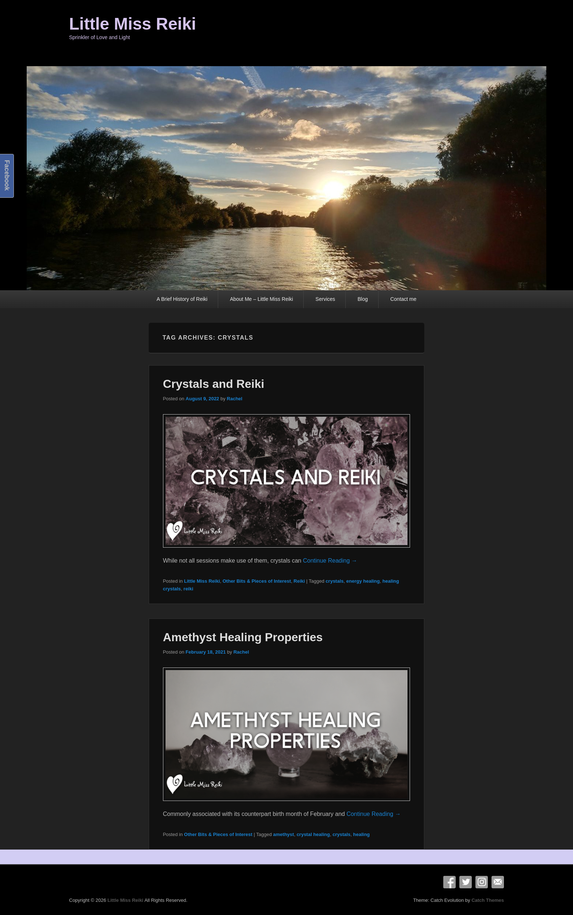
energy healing (363, 581)
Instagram (481, 882)
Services (325, 299)
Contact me (403, 299)
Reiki (299, 581)
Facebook (449, 882)
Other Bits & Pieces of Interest (257, 581)
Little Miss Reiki (132, 23)
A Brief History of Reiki (181, 299)
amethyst (283, 834)
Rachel (235, 398)
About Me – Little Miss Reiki (261, 299)
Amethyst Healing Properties (243, 637)
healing (361, 834)
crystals (335, 581)
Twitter (465, 882)
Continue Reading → (330, 560)
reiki (188, 588)
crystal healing (313, 834)
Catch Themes (487, 900)
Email (498, 882)
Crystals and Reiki (213, 383)
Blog (362, 299)
